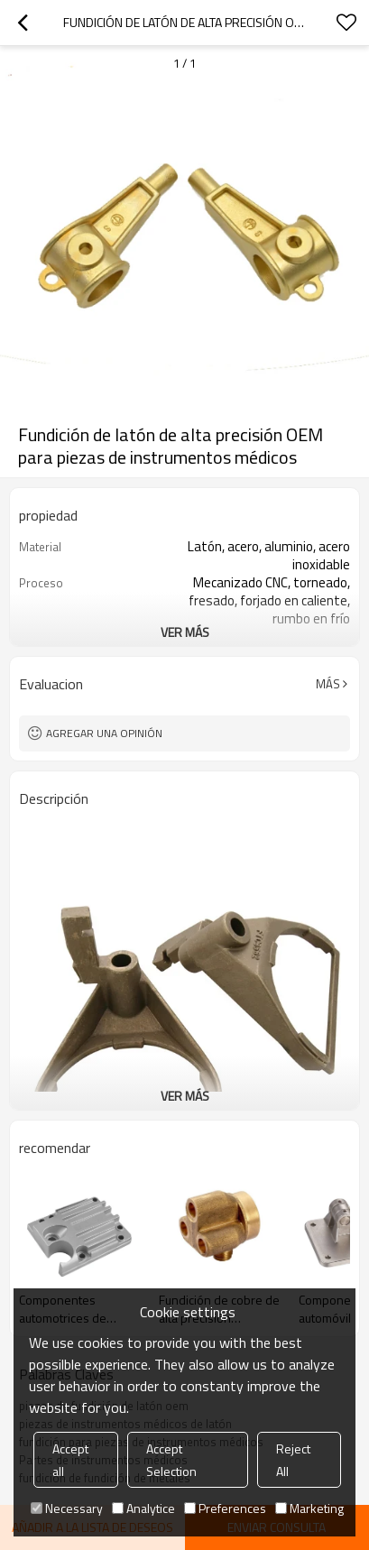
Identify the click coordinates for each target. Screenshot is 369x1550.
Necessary (67, 1508)
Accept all (70, 1460)
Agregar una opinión (104, 733)
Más (328, 684)
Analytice (143, 1508)
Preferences (225, 1508)
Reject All (293, 1460)
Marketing (309, 1508)
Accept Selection (171, 1460)
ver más (185, 632)
